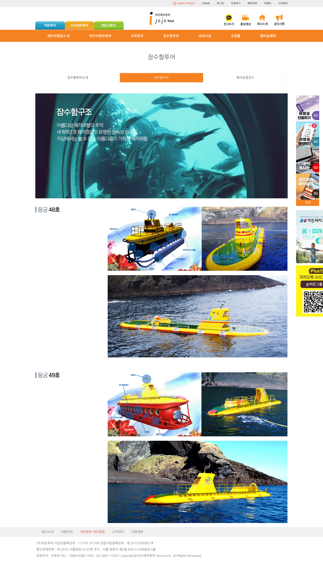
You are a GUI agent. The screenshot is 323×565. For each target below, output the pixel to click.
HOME (206, 3)
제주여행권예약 (100, 36)
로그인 (220, 3)
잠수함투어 (171, 36)
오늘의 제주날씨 (186, 3)
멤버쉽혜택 (268, 36)
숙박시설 (205, 36)
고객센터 (283, 3)
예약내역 (252, 3)
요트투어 (137, 36)
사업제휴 (137, 531)
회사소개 (47, 531)
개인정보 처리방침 (92, 531)
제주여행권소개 (58, 36)
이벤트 (267, 3)
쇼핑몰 (235, 36)
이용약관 (67, 531)
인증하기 (236, 3)
